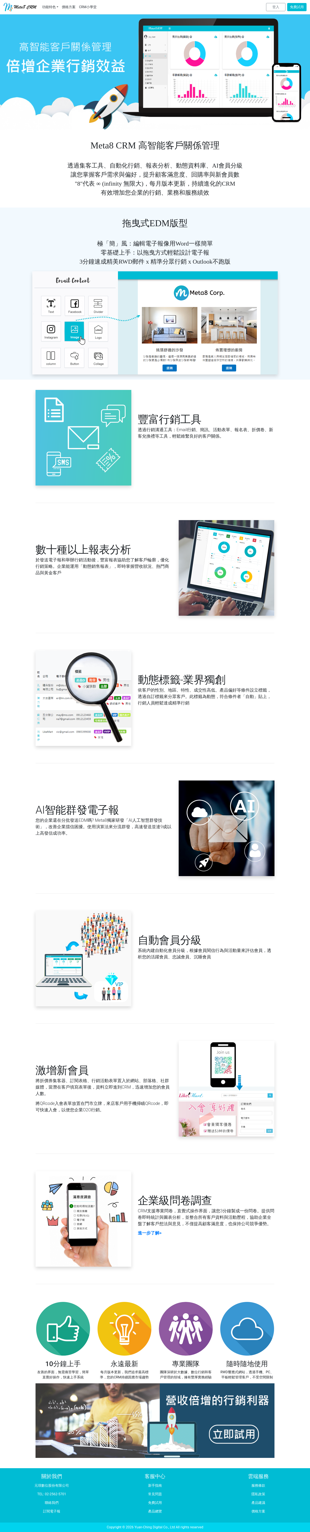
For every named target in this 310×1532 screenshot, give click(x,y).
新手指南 (155, 1485)
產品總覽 (155, 1511)
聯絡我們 (52, 1503)
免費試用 (297, 7)
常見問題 (155, 1494)
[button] (23, 72)
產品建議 (258, 1503)
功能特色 (49, 7)
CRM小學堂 (88, 7)
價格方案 (69, 7)
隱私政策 (258, 1494)
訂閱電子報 (51, 1511)
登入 (276, 7)
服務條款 (258, 1485)
